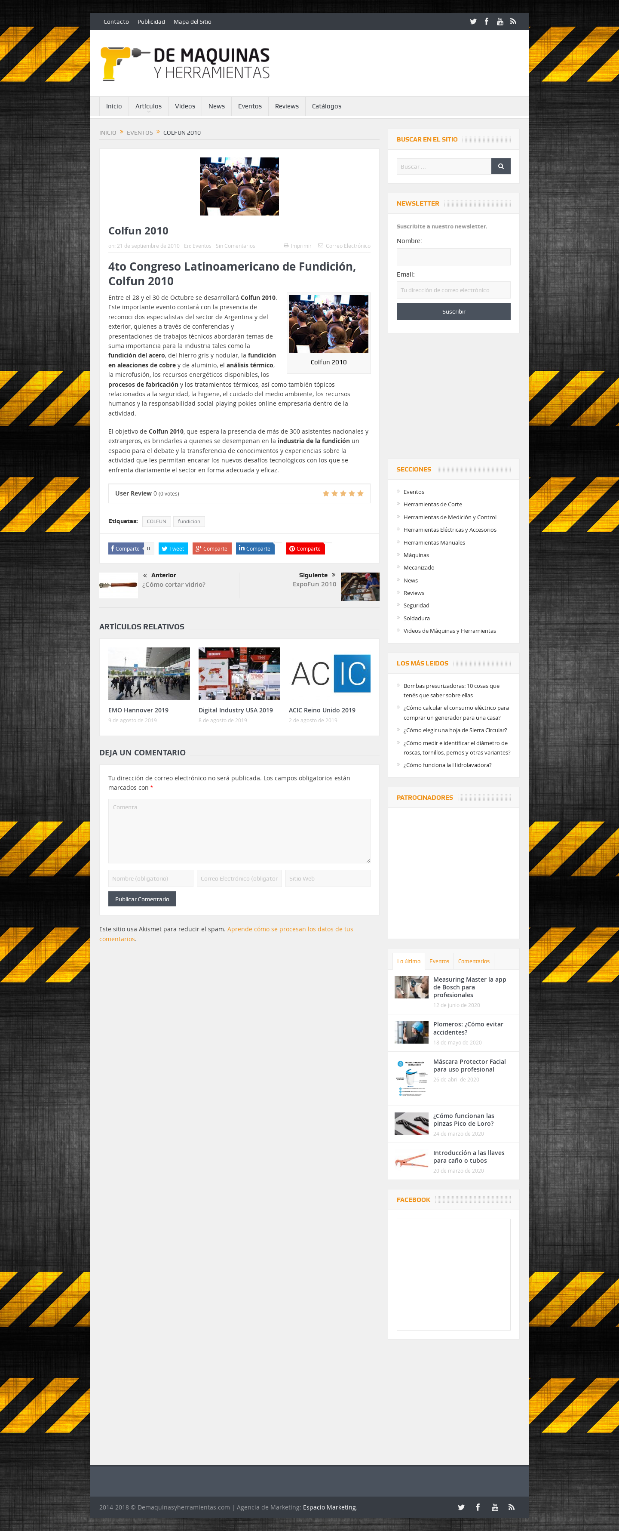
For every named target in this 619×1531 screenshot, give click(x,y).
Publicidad (151, 21)
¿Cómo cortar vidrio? (173, 584)
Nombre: (409, 241)
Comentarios (474, 961)
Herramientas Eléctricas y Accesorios (450, 529)
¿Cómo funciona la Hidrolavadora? (448, 765)
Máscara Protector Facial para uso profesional (469, 1065)
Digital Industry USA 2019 (236, 710)
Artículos (148, 106)
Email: (406, 274)
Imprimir (298, 245)
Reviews (287, 106)
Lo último (408, 961)
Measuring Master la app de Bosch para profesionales (469, 987)
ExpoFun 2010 (315, 583)
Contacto (116, 21)
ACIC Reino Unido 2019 (322, 710)
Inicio (114, 106)
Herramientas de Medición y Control (450, 517)
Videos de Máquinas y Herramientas (450, 631)
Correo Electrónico (344, 245)
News (216, 106)
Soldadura (417, 618)
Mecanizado (419, 567)
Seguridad (416, 605)
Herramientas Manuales (434, 542)
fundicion (189, 521)
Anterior (159, 576)
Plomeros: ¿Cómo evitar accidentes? (468, 1028)
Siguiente (317, 575)
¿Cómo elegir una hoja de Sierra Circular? (455, 730)
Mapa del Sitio (192, 21)
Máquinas (416, 555)
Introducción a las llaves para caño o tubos (469, 1156)
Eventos (250, 106)
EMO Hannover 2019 (138, 710)
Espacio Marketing (329, 1507)
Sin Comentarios (235, 245)
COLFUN (156, 521)
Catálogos (326, 106)
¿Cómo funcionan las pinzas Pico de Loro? (463, 1119)
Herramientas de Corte (433, 504)
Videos (185, 106)
